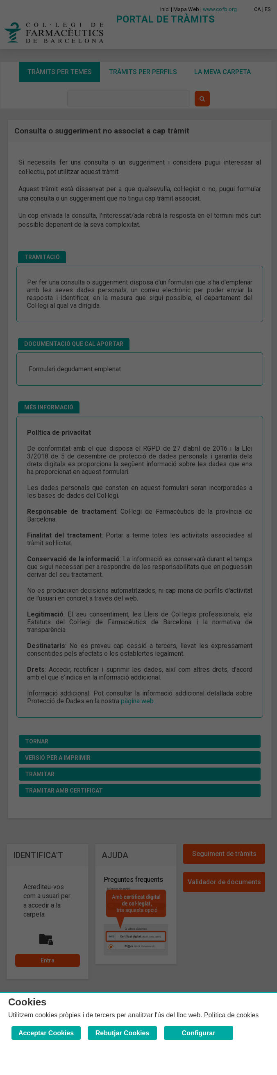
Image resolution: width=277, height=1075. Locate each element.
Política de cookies (231, 1015)
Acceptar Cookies (46, 1033)
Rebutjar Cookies (122, 1033)
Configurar (199, 1033)
